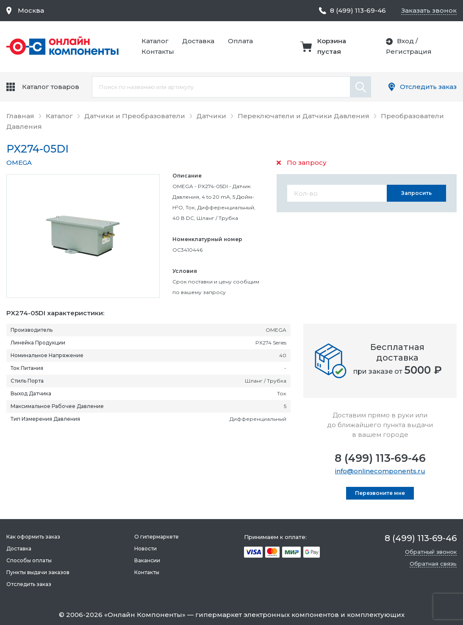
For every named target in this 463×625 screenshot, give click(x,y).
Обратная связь (433, 563)
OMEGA (19, 162)
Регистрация (409, 51)
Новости (145, 548)
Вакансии (147, 560)
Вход (405, 41)
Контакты (157, 51)
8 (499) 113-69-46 (380, 458)
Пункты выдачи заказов (37, 572)
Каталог (155, 41)
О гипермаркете (156, 536)
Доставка (198, 41)
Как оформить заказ (33, 536)
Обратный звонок (431, 551)
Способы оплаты (29, 560)
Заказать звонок (429, 10)
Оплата (240, 41)
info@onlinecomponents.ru (380, 471)
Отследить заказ (428, 87)
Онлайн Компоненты (145, 615)
